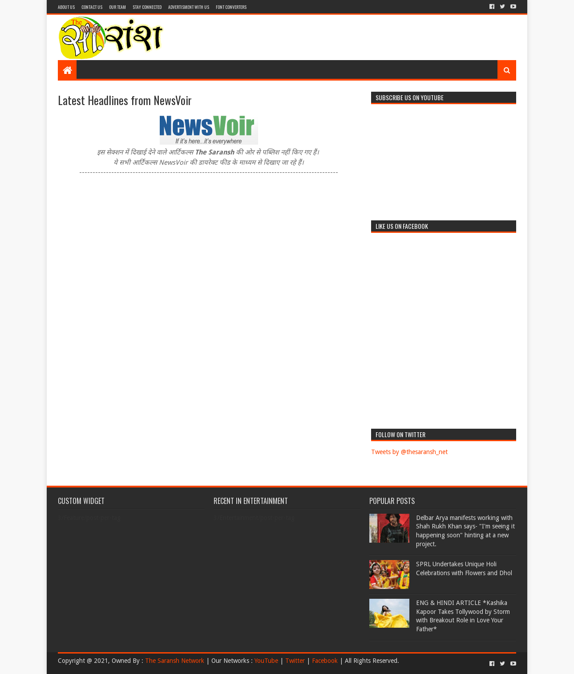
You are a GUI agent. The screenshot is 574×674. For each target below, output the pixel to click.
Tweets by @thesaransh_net (409, 451)
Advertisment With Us (188, 7)
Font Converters (231, 7)
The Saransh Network (174, 660)
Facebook (325, 660)
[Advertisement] (352, 37)
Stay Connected (147, 7)
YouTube (266, 660)
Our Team (117, 7)
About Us (66, 7)
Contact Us (91, 7)
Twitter (295, 660)
